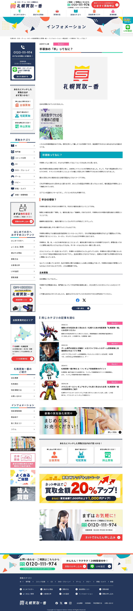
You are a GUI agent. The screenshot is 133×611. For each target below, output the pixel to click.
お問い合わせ (109, 602)
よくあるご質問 (27, 592)
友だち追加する (22, 76)
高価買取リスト (83, 588)
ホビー (88, 580)
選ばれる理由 (46, 588)
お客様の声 (45, 592)
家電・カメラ (101, 580)
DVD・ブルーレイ (64, 580)
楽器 (111, 580)
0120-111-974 (23, 52)
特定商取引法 (97, 602)
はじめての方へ (27, 588)
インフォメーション (84, 592)
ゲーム (78, 580)
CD (52, 580)
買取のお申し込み (75, 565)
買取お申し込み (106, 592)
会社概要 (80, 602)
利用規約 (88, 602)
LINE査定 (100, 565)
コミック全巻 (40, 580)
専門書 (28, 580)
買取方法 (64, 588)
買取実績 (104, 588)
